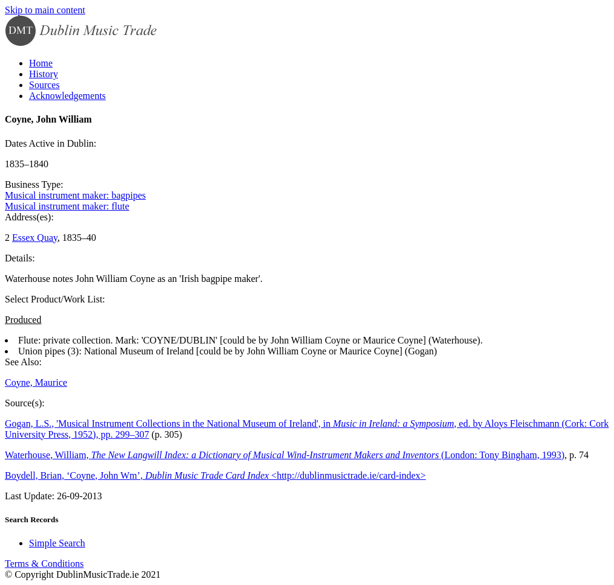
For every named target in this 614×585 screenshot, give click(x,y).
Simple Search (57, 543)
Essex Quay (34, 237)
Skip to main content (45, 10)
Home (41, 63)
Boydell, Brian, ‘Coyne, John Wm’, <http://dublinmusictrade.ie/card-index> (215, 475)
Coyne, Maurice (36, 382)
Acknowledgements (67, 96)
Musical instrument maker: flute (67, 206)
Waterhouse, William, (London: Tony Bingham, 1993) (284, 455)
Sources (44, 85)
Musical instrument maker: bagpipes (75, 195)
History (43, 74)
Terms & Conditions (44, 563)
